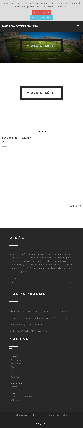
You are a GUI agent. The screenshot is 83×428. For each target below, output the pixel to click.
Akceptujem (41, 12)
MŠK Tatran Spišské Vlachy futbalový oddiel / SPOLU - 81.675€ (38, 311)
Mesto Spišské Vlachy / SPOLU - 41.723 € (28, 331)
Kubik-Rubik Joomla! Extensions (23, 287)
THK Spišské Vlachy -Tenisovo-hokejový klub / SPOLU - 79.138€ (38, 318)
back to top (75, 205)
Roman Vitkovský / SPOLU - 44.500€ (25, 324)
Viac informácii (41, 17)
